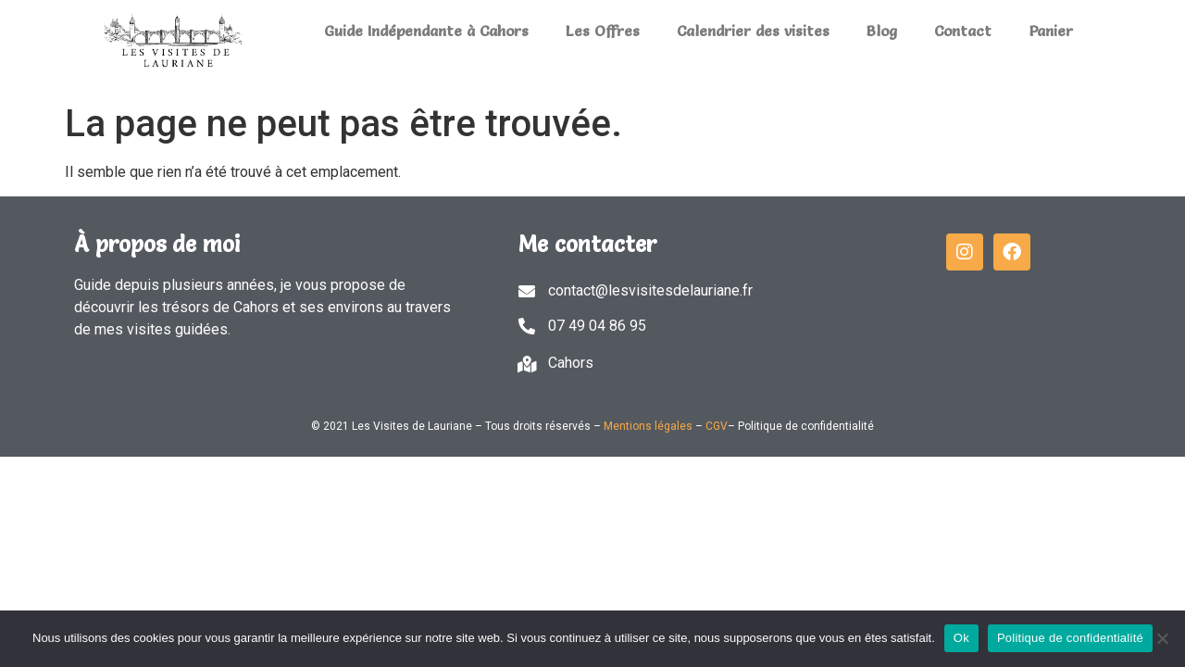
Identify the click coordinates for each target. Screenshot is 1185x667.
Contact (963, 30)
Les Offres (603, 30)
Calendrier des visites (753, 30)
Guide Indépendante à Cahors (426, 30)
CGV (716, 426)
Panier (1051, 30)
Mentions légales (648, 426)
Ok (961, 638)
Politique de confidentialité (1070, 638)
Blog (882, 30)
